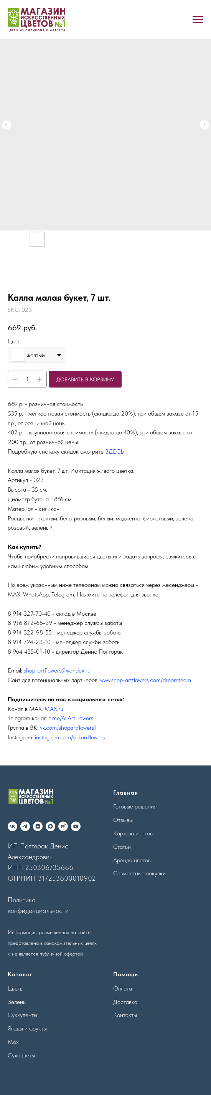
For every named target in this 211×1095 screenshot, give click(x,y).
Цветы (15, 988)
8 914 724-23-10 (29, 642)
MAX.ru (54, 708)
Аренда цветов (132, 860)
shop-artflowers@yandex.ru (57, 670)
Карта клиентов (133, 833)
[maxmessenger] (50, 826)
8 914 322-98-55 (30, 632)
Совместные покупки (139, 873)
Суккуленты (22, 1015)
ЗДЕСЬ (114, 451)
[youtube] (76, 826)
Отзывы (123, 819)
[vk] (12, 826)
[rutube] (63, 826)
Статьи (122, 846)
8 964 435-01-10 (29, 651)
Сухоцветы (21, 1055)
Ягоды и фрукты (27, 1028)
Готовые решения (135, 806)
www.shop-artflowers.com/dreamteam (145, 680)
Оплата (122, 988)
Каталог (20, 974)
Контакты (125, 1015)
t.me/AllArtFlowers (71, 718)
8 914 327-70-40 (29, 613)
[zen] (38, 826)
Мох (13, 1041)
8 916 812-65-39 (30, 622)
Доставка (125, 1002)
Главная (125, 792)
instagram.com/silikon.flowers (70, 737)
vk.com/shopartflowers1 (68, 727)
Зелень (17, 1002)
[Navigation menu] (198, 19)
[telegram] (25, 826)
